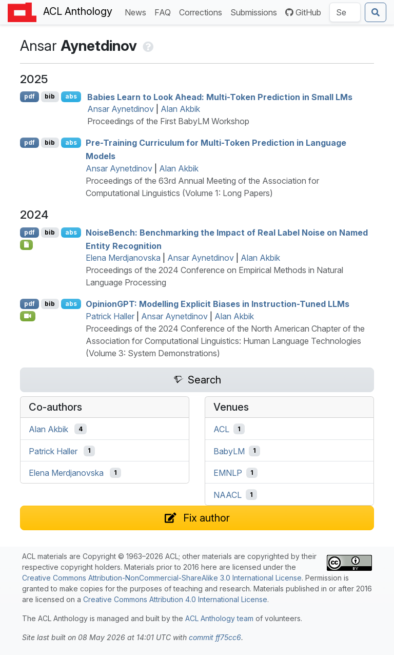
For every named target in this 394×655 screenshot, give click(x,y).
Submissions (255, 11)
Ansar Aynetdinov (120, 109)
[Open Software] (26, 245)
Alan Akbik (180, 109)
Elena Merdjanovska (123, 258)
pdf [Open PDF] (29, 96)
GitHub (303, 12)
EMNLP (227, 473)
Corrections (202, 11)
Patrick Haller (110, 316)
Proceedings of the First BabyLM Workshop (168, 121)
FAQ (164, 11)
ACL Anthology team (219, 618)
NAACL (227, 495)
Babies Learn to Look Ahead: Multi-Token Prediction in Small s (219, 96)
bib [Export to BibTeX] (50, 96)
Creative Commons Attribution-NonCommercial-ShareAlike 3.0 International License (162, 577)
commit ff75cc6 (215, 637)
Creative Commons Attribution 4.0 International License (175, 599)
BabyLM (229, 451)
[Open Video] (27, 316)
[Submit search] (375, 12)
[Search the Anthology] (345, 12)
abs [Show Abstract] (71, 96)
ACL (221, 429)
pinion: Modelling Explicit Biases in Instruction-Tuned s (217, 304)
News (137, 11)
